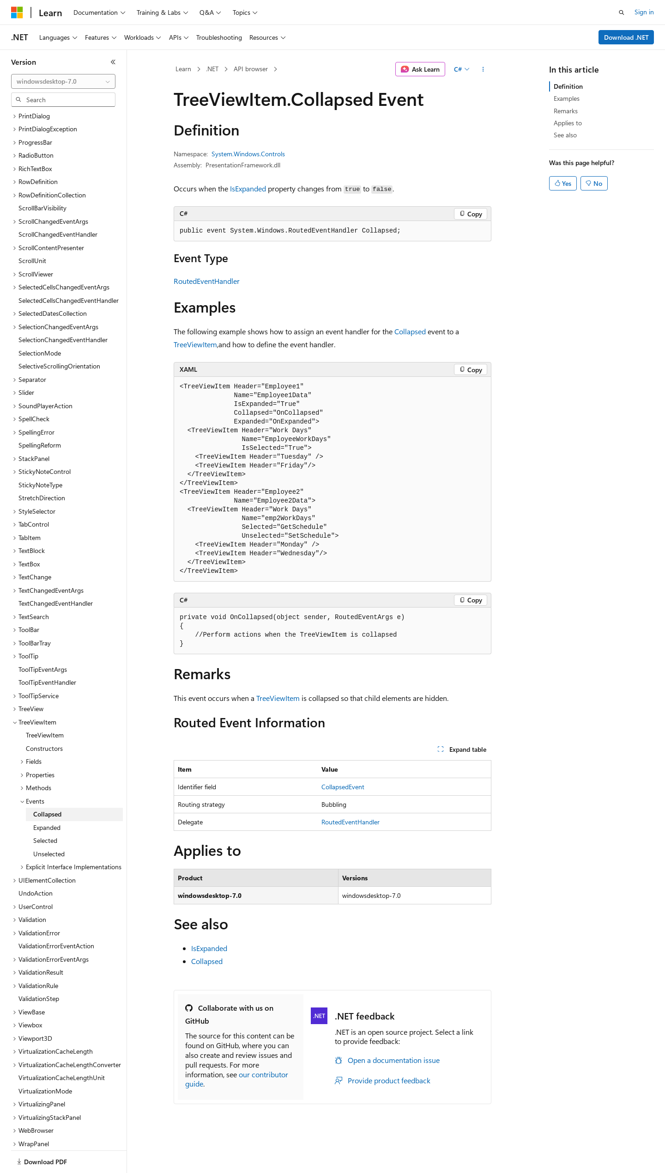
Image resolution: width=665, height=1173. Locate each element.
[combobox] (63, 81)
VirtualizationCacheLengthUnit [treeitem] (61, 1045)
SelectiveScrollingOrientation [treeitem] (59, 334)
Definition (568, 86)
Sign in (644, 11)
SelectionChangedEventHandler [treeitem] (63, 307)
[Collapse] (113, 62)
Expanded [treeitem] (46, 795)
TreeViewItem (195, 344)
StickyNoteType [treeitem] (40, 452)
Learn (183, 68)
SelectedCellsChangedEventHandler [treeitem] (68, 268)
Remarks (566, 110)
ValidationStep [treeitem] (38, 966)
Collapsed (410, 331)
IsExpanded (248, 188)
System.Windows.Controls (248, 153)
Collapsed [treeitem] (47, 782)
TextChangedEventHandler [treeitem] (55, 571)
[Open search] (621, 12)
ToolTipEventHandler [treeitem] (47, 650)
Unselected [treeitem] (49, 821)
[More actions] (483, 69)
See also (565, 134)
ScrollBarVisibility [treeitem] (42, 176)
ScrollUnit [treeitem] (32, 228)
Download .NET (626, 37)
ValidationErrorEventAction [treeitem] (56, 913)
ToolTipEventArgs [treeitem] (42, 637)
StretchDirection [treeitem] (41, 465)
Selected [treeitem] (45, 808)
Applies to (568, 122)
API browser (251, 68)
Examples (567, 98)
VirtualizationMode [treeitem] (45, 1059)
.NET (212, 68)
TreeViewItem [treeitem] (45, 703)
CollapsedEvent (342, 786)
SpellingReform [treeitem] (39, 413)
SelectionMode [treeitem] (39, 321)
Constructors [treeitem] (44, 716)
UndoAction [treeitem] (35, 861)
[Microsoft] (17, 12)
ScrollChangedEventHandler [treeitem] (57, 202)
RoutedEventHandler (207, 281)
